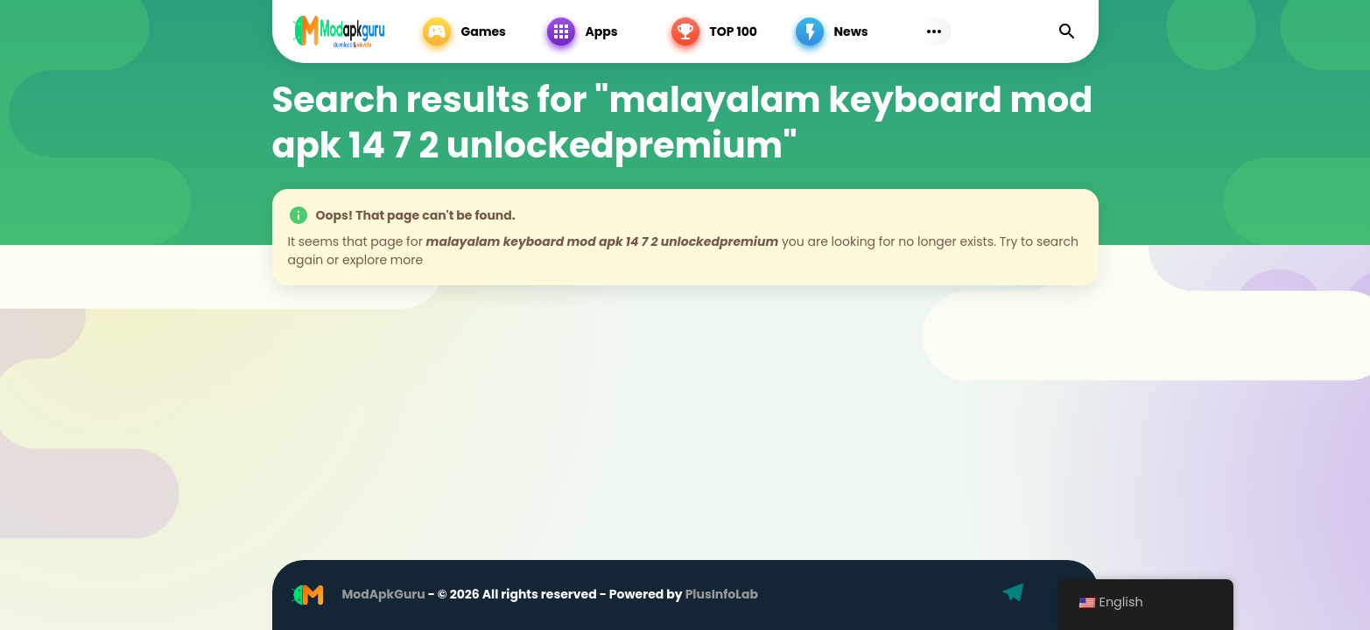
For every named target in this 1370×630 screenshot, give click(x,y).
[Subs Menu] (934, 32)
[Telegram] (1015, 595)
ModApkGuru (383, 594)
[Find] (1067, 31)
